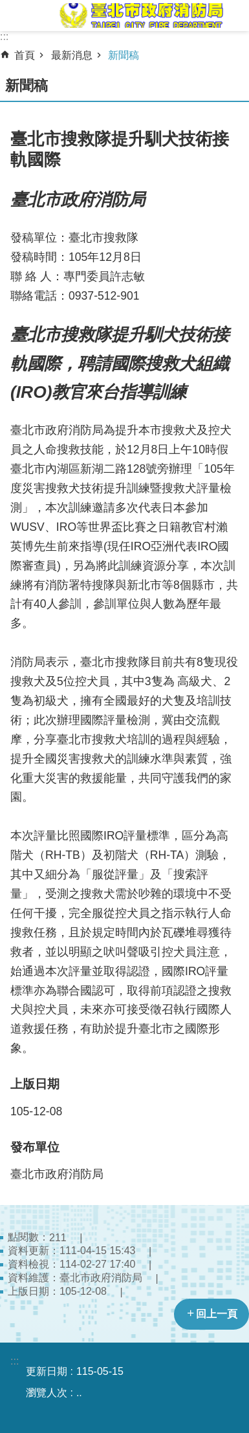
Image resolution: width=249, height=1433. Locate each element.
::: (4, 36)
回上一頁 (216, 1313)
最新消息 (71, 55)
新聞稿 (123, 55)
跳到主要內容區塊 (6, 6)
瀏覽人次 (46, 1392)
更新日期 (46, 1371)
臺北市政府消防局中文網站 (140, 15)
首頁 (24, 55)
